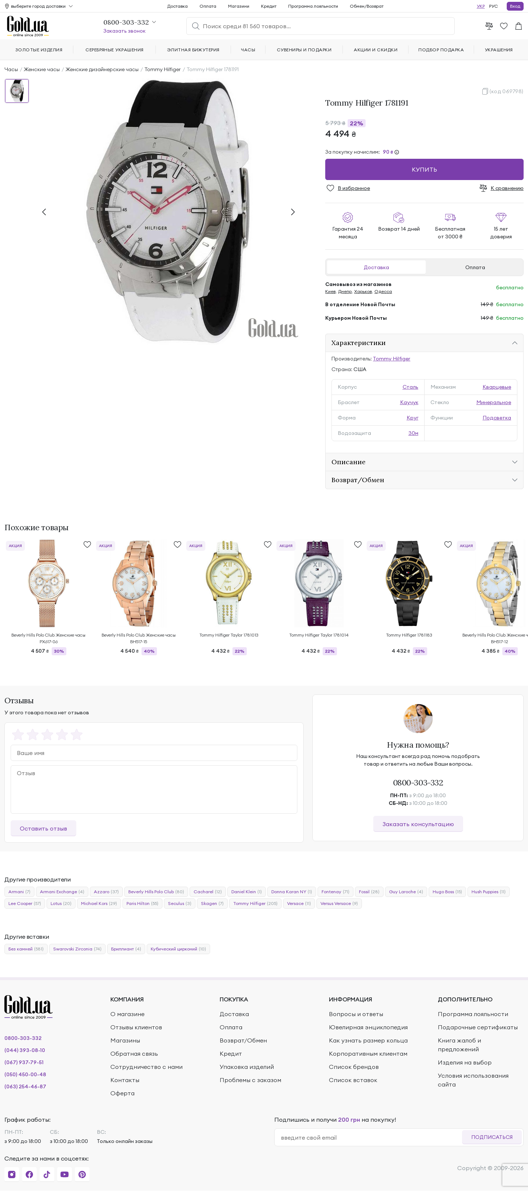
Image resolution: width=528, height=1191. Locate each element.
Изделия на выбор (465, 1062)
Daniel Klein (246, 891)
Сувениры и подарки (304, 49)
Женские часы (42, 69)
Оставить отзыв (43, 828)
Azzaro (106, 891)
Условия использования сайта (473, 1080)
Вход (515, 6)
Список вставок (353, 1080)
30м (413, 433)
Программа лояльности (313, 6)
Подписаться (492, 1137)
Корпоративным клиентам (368, 1053)
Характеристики (358, 342)
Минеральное (493, 402)
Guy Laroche (406, 891)
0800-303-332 (418, 782)
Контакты (124, 1080)
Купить (424, 169)
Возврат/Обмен (357, 480)
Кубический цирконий (178, 949)
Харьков (363, 291)
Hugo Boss (447, 891)
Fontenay (335, 891)
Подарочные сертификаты (478, 1027)
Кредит (268, 6)
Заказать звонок (124, 31)
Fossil (369, 891)
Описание (348, 462)
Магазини (238, 6)
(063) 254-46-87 (25, 1086)
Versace (299, 903)
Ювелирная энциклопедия (368, 1027)
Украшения (499, 49)
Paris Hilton (142, 903)
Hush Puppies (489, 891)
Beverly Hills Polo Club (156, 891)
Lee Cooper (24, 903)
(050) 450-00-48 (25, 1074)
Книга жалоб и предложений (459, 1045)
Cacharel (208, 891)
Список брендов (354, 1066)
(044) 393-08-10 (24, 1050)
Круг (412, 417)
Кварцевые (497, 387)
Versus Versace (339, 903)
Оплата (475, 267)
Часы (11, 69)
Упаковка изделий (247, 1066)
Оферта (122, 1093)
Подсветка (497, 417)
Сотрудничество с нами (146, 1066)
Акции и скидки (375, 49)
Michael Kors (99, 903)
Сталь (410, 387)
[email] (371, 1137)
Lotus (61, 903)
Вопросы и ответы (356, 1014)
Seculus (179, 903)
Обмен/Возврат (367, 6)
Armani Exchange (62, 891)
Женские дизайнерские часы (102, 69)
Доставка (376, 267)
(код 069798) (506, 91)
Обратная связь (134, 1053)
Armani (19, 891)
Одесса (383, 291)
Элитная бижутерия (193, 49)
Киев (330, 291)
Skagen (212, 903)
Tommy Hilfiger (162, 69)
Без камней (26, 949)
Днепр (345, 291)
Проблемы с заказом (250, 1080)
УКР (481, 6)
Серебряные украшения (114, 49)
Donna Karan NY (291, 891)
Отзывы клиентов (136, 1027)
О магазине (127, 1014)
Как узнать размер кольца (368, 1040)
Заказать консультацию (418, 824)
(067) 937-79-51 (24, 1062)
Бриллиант (126, 949)
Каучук (409, 402)
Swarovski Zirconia (77, 949)
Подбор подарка (441, 49)
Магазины (125, 1040)
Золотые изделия (38, 49)
